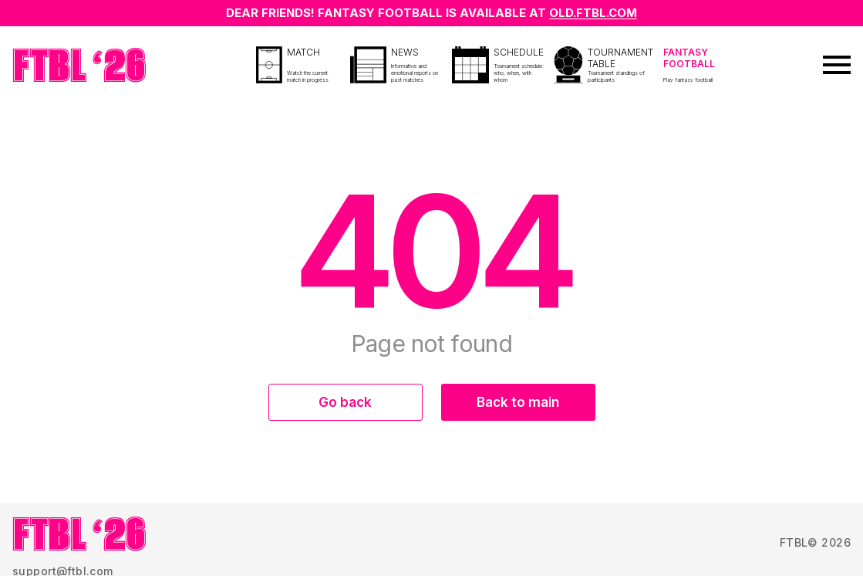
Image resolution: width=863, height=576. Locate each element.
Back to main (518, 402)
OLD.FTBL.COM (593, 12)
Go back (345, 402)
